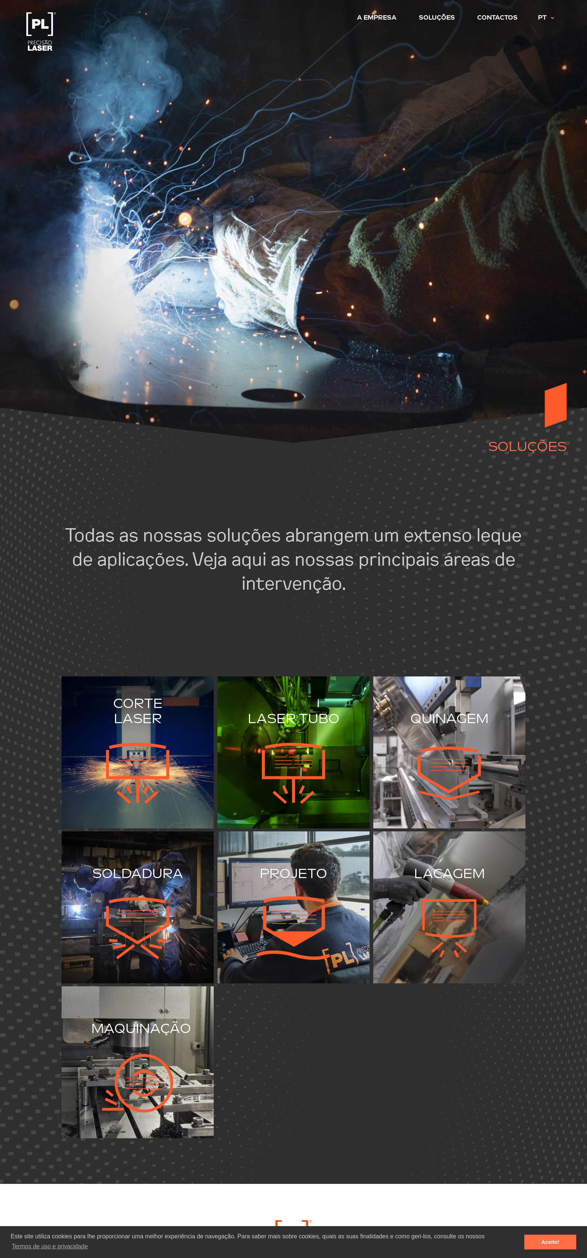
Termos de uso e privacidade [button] (50, 1246)
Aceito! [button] (550, 1242)
